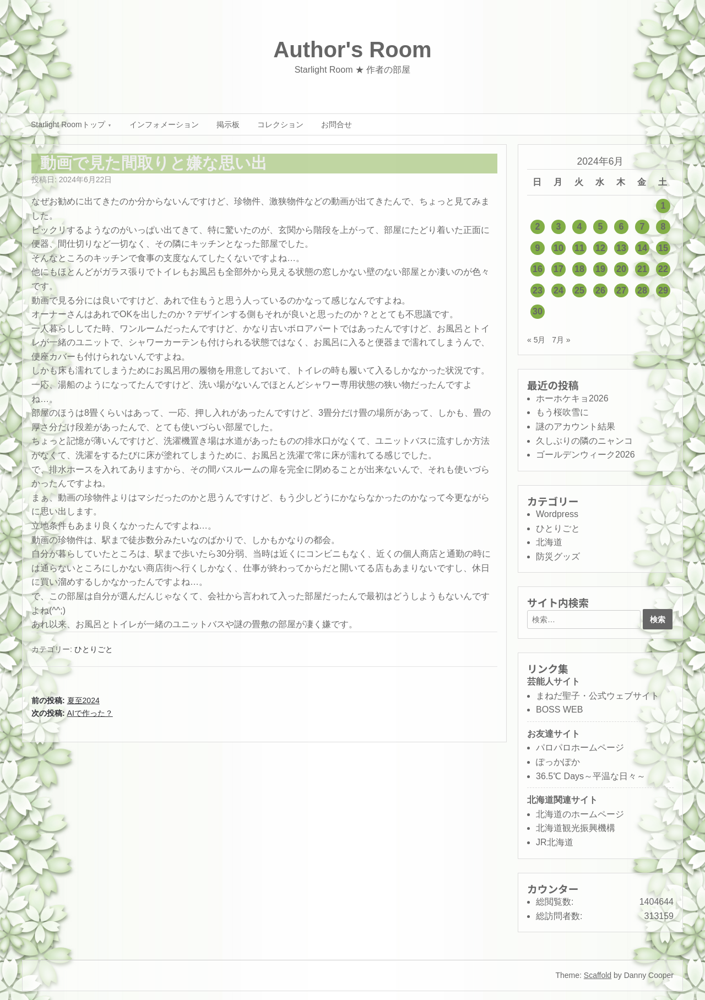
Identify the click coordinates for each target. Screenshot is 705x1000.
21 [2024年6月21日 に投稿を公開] (642, 269)
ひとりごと (93, 649)
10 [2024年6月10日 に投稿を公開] (558, 248)
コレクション (280, 124)
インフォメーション (164, 124)
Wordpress (557, 514)
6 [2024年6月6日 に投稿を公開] (621, 226)
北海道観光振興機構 (575, 828)
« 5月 (536, 339)
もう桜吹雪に (562, 412)
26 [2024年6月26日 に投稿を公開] (600, 290)
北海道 (549, 542)
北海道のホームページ (580, 814)
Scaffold (597, 975)
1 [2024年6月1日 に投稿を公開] (663, 205)
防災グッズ (558, 556)
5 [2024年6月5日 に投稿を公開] (600, 226)
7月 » (561, 339)
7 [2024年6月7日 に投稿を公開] (642, 226)
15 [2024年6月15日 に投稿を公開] (663, 248)
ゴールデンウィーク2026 (585, 454)
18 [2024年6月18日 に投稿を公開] (579, 269)
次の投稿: (72, 713)
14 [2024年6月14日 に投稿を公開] (642, 248)
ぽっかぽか (558, 762)
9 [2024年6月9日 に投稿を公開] (537, 248)
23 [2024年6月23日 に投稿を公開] (538, 290)
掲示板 (228, 124)
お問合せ (336, 124)
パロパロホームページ (580, 747)
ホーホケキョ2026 (572, 398)
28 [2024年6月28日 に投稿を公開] (642, 290)
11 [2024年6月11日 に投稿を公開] (579, 248)
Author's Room (352, 49)
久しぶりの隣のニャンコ (584, 440)
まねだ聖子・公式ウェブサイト (597, 695)
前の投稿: (65, 700)
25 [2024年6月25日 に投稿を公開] (579, 290)
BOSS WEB (559, 709)
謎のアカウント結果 (575, 426)
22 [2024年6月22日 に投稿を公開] (663, 269)
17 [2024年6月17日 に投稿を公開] (558, 269)
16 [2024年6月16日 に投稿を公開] (538, 269)
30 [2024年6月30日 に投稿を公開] (538, 311)
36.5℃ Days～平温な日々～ (591, 776)
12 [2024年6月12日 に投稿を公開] (600, 248)
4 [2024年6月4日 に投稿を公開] (579, 226)
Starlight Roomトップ (68, 124)
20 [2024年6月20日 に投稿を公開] (621, 269)
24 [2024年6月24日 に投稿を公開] (558, 290)
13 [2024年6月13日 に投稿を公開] (621, 248)
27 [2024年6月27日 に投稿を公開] (621, 290)
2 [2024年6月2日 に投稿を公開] (537, 226)
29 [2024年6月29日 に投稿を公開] (663, 290)
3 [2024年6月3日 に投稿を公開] (558, 226)
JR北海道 (554, 842)
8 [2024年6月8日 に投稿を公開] (663, 226)
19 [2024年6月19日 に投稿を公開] (600, 269)
